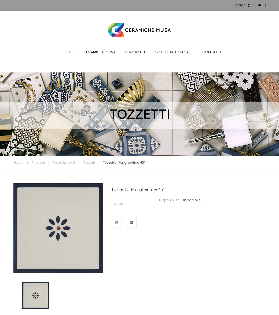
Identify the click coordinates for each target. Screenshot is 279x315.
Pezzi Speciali (64, 162)
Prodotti (38, 162)
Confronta (116, 222)
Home (18, 162)
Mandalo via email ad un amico (131, 222)
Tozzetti (89, 162)
